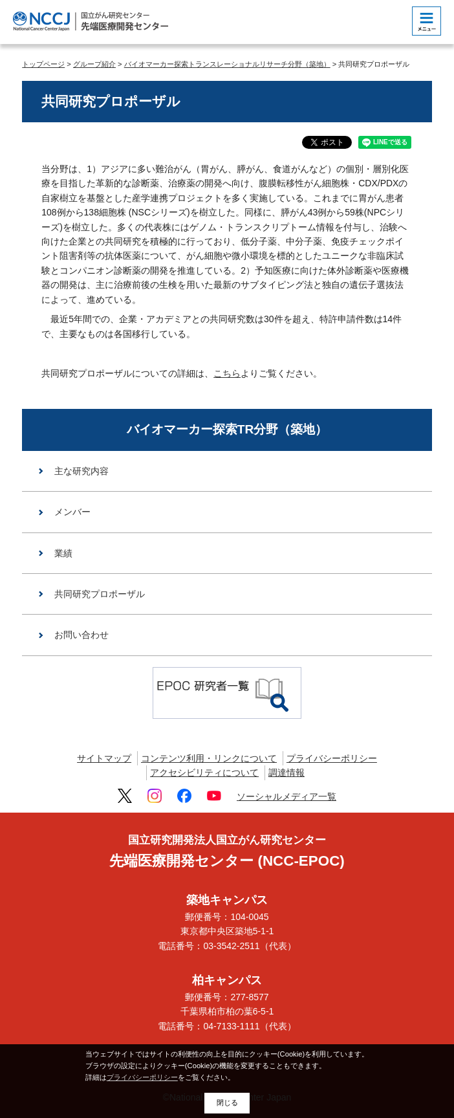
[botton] (426, 21)
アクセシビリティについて (204, 772)
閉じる (227, 1102)
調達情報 (286, 772)
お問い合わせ (81, 635)
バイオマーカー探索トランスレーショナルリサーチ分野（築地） (227, 64)
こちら (227, 373)
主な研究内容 (81, 471)
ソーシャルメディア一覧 (286, 796)
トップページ (43, 64)
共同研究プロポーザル (99, 594)
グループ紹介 (94, 64)
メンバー (72, 512)
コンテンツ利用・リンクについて (209, 758)
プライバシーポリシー (331, 758)
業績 (63, 553)
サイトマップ (104, 758)
